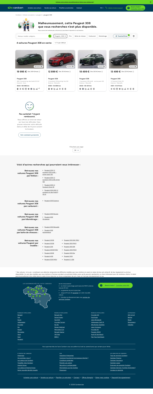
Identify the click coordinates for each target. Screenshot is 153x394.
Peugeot (20, 339)
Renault (20, 315)
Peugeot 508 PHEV (50, 259)
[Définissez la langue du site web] (102, 8)
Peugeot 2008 (49, 240)
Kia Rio (56, 325)
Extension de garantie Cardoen (120, 365)
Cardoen (18, 15)
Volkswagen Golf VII (97, 322)
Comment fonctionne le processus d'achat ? (74, 358)
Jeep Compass (96, 327)
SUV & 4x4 (131, 315)
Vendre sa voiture (50, 8)
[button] (65, 36)
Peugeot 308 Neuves (51, 214)
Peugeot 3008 (49, 253)
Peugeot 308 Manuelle (51, 227)
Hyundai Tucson (59, 322)
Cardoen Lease (115, 363)
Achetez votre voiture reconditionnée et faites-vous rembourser (75, 2)
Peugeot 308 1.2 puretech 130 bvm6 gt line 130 (51, 180)
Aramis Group (22, 365)
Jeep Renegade (96, 320)
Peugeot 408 (48, 256)
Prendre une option (66, 363)
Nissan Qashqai (59, 327)
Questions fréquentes (67, 355)
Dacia (19, 320)
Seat (19, 337)
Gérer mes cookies (102, 378)
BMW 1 (56, 337)
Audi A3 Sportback (97, 334)
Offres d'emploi (87, 378)
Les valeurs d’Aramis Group (27, 368)
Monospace (131, 322)
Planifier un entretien (66, 8)
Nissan (20, 329)
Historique (21, 355)
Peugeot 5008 (49, 243)
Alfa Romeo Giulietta (97, 325)
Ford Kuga (94, 317)
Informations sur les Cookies (69, 368)
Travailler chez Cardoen (25, 363)
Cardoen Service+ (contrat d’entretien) (123, 368)
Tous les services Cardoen (118, 355)
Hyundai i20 (95, 315)
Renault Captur (59, 332)
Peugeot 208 (48, 247)
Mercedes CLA (59, 329)
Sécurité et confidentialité (68, 365)
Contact (79, 8)
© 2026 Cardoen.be (76, 385)
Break (129, 320)
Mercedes (21, 332)
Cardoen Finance (115, 358)
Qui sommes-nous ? (24, 358)
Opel (19, 334)
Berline (130, 317)
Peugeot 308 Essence (51, 201)
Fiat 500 (57, 320)
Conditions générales (66, 360)
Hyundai (20, 325)
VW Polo (57, 334)
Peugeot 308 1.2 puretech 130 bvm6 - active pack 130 (49, 172)
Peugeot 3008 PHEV (51, 250)
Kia (19, 327)
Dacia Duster (58, 317)
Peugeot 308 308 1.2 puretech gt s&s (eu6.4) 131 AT (50, 192)
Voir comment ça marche (29, 135)
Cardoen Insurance (116, 360)
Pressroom (63, 370)
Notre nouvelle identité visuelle (28, 370)
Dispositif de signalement (121, 378)
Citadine (130, 325)
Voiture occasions (29, 15)
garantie (75, 293)
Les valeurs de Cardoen (25, 360)
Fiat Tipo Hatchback (97, 337)
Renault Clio (58, 315)
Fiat (19, 317)
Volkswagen (21, 322)
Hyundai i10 (95, 329)
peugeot (39, 15)
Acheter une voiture (34, 8)
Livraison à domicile (116, 370)
